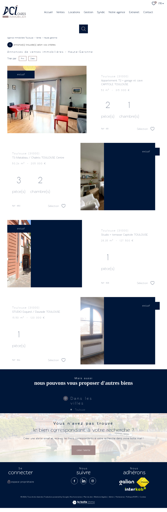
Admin (111, 497)
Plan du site (88, 497)
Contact (148, 12)
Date (33, 58)
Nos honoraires (76, 497)
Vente (38, 38)
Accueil (48, 12)
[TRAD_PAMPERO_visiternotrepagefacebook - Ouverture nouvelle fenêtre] (74, 480)
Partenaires (120, 497)
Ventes (60, 12)
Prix (22, 58)
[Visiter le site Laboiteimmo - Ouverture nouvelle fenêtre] (83, 503)
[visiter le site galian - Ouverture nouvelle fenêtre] (126, 482)
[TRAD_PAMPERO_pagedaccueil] (14, 17)
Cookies (143, 497)
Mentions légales (100, 497)
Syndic (101, 12)
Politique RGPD (132, 497)
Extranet (134, 12)
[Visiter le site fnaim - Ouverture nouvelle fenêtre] (142, 482)
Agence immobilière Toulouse (20, 38)
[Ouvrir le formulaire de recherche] (83, 29)
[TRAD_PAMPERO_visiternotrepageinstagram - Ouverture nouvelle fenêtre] (92, 480)
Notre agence (117, 12)
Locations (74, 12)
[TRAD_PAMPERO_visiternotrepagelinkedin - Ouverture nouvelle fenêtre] (83, 480)
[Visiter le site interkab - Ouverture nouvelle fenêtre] (135, 489)
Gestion (88, 12)
